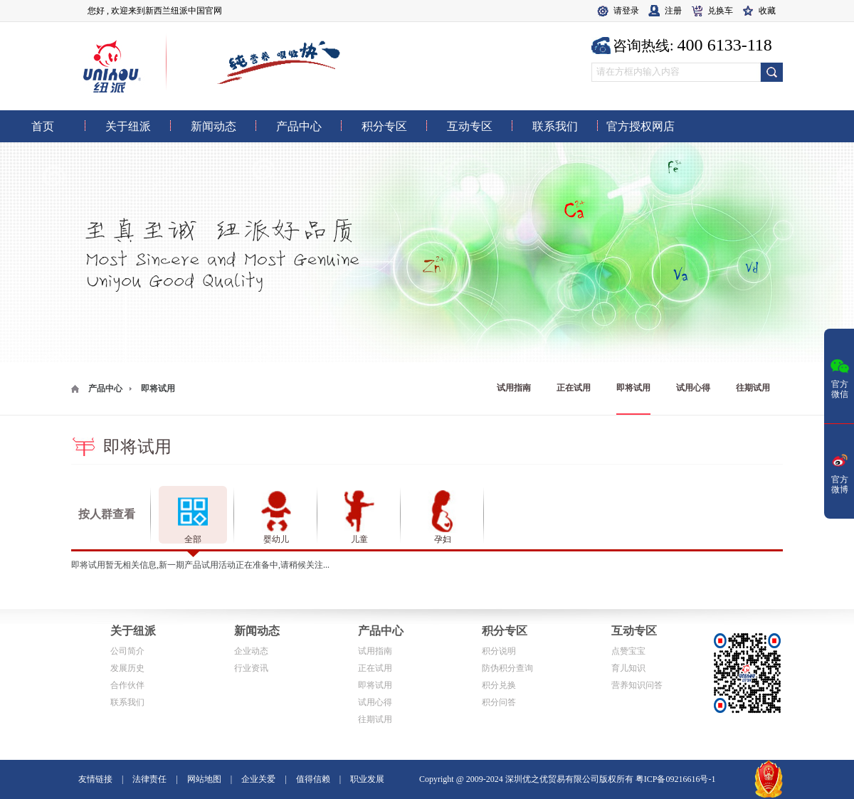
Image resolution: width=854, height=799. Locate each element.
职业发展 (367, 779)
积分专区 (504, 631)
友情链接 (95, 779)
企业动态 (251, 651)
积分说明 (499, 651)
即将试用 (633, 388)
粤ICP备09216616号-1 (676, 779)
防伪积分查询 (507, 668)
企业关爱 (258, 779)
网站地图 (204, 779)
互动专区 (634, 631)
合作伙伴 (127, 685)
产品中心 (105, 388)
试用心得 (693, 388)
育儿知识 (628, 668)
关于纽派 (133, 631)
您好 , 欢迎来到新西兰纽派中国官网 (155, 11)
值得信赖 (313, 779)
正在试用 (574, 388)
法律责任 (149, 779)
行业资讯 (251, 668)
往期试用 (753, 388)
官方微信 (840, 377)
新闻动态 (257, 631)
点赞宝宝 (628, 651)
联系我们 (127, 702)
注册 (673, 11)
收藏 (767, 11)
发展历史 (127, 668)
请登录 (626, 11)
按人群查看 (106, 514)
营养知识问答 (637, 685)
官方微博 (840, 472)
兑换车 (720, 11)
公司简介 (127, 651)
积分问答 (499, 702)
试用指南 (514, 388)
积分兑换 (499, 685)
